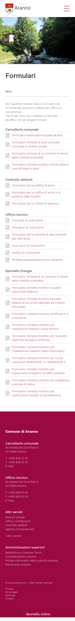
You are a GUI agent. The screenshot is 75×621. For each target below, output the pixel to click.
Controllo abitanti (16, 525)
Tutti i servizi (13, 536)
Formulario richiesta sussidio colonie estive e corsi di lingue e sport (40, 166)
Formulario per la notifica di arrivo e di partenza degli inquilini (36, 194)
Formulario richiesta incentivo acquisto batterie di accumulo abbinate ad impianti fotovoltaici (38, 302)
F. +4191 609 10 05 (16, 462)
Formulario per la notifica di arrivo (33, 185)
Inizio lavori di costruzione (28, 245)
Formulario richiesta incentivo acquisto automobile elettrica (36, 289)
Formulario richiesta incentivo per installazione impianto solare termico (35, 327)
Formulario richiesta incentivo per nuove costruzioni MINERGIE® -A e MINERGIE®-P (39, 360)
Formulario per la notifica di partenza (35, 203)
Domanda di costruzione (27, 220)
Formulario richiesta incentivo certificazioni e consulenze (40, 315)
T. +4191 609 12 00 (16, 458)
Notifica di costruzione (26, 252)
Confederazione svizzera (20, 556)
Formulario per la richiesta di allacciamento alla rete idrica (39, 236)
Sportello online (37, 614)
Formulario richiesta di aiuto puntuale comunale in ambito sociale (35, 144)
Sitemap (10, 595)
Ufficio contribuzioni (18, 521)
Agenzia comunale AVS (19, 529)
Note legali (11, 592)
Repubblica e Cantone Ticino (23, 552)
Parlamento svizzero (18, 564)
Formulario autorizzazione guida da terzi (37, 135)
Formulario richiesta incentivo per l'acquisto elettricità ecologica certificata (39, 338)
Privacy (9, 588)
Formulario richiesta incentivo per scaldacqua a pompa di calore (41, 382)
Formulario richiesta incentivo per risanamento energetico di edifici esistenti (38, 371)
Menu (8, 91)
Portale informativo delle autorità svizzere (31, 560)
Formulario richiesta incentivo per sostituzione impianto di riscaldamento (36, 393)
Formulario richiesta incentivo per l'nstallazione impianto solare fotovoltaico (38, 349)
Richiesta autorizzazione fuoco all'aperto (37, 259)
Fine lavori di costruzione (28, 227)
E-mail (9, 466)
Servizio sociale (15, 517)
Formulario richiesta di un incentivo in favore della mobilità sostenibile (40, 155)
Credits (9, 598)
